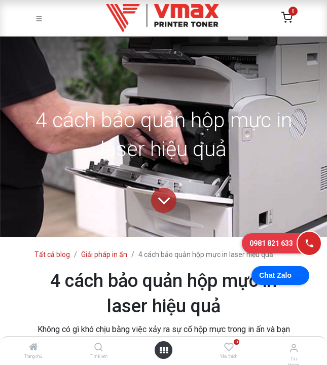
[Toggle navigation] (39, 18)
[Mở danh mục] (164, 350)
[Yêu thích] (229, 347)
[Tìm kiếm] (98, 348)
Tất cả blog (52, 254)
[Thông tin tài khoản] (294, 348)
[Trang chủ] (33, 348)
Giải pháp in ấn (104, 254)
